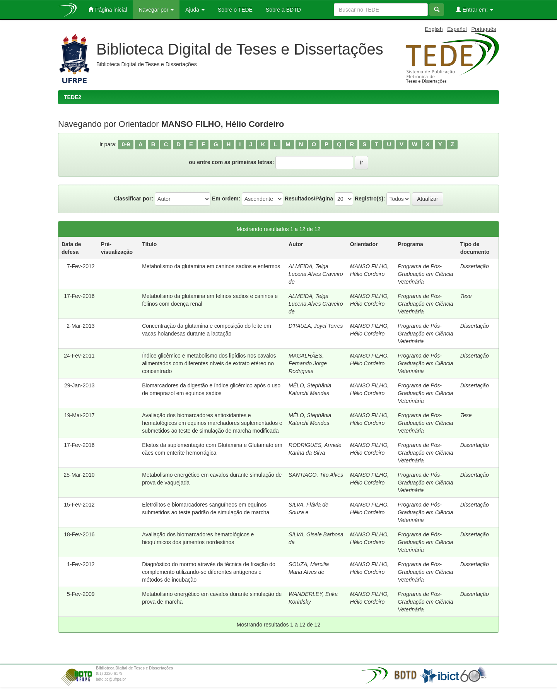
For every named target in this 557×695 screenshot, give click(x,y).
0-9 (125, 144)
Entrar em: (474, 9)
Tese (466, 296)
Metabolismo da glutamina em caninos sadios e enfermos (211, 266)
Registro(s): (370, 198)
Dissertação (474, 266)
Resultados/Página (309, 198)
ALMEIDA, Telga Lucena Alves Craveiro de (316, 274)
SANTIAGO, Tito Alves (316, 475)
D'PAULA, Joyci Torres (316, 326)
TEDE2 (72, 97)
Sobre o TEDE (234, 10)
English (434, 29)
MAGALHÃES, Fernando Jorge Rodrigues (308, 363)
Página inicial (107, 9)
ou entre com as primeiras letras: (231, 162)
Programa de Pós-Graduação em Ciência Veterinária (425, 274)
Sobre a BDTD (282, 10)
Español (457, 29)
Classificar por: (133, 198)
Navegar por (156, 10)
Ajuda (195, 10)
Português (483, 29)
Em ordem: (226, 198)
